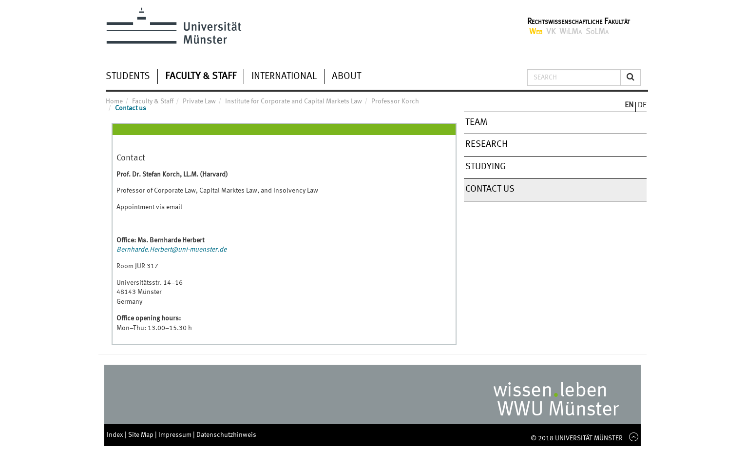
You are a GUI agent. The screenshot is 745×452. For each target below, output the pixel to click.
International (284, 76)
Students (128, 76)
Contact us (490, 189)
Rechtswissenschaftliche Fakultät (578, 22)
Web (535, 32)
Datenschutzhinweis (226, 435)
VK (550, 32)
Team (476, 122)
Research (486, 144)
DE (642, 105)
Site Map (141, 435)
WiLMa (570, 32)
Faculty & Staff (200, 76)
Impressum (175, 435)
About (346, 76)
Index (116, 435)
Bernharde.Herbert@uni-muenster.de (171, 249)
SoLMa (597, 32)
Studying (485, 166)
